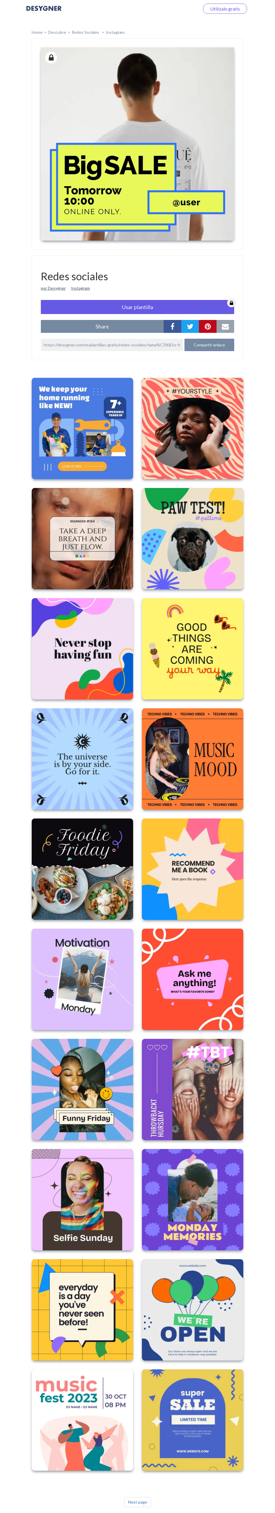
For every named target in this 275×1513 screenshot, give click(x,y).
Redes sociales (86, 32)
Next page (137, 1501)
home (37, 32)
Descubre (57, 32)
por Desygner (53, 288)
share (102, 326)
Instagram (115, 32)
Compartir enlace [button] (209, 344)
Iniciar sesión (179, 8)
